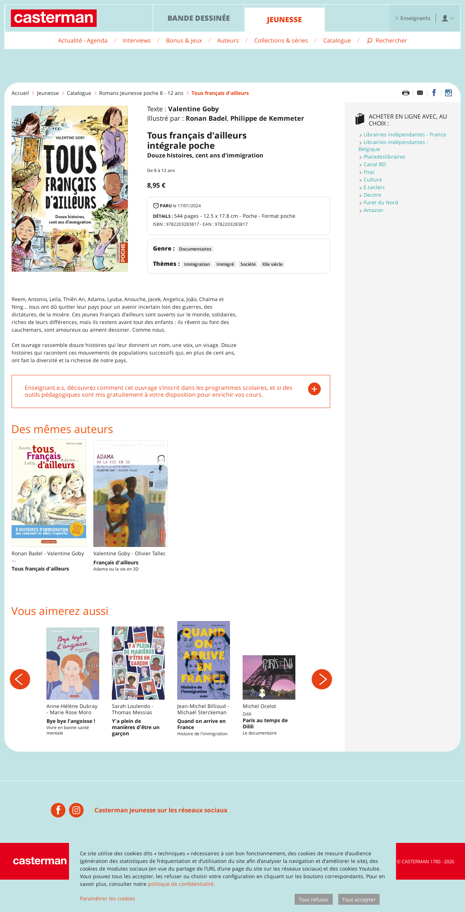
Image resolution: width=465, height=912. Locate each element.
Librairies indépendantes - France (405, 134)
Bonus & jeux (184, 40)
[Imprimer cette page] (406, 93)
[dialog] (232, 875)
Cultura (373, 179)
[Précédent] (20, 695)
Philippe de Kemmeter (267, 119)
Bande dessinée (198, 18)
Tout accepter (359, 899)
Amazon (373, 210)
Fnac (369, 171)
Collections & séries (281, 40)
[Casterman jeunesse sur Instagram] (448, 93)
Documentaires (195, 249)
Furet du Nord (381, 202)
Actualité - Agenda (83, 40)
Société (248, 264)
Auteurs (228, 40)
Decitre (372, 194)
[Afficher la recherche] (386, 40)
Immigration (197, 264)
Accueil (20, 92)
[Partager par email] (420, 93)
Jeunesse (284, 19)
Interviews (137, 40)
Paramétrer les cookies (107, 898)
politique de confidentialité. (181, 883)
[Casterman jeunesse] (58, 842)
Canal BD (375, 164)
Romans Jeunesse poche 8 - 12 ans (141, 92)
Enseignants (412, 18)
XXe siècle (272, 264)
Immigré (225, 264)
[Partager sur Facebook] (434, 93)
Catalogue (337, 40)
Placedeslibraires (384, 156)
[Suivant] (322, 695)
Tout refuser (314, 899)
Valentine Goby (193, 109)
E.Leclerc (374, 187)
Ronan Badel (206, 119)
